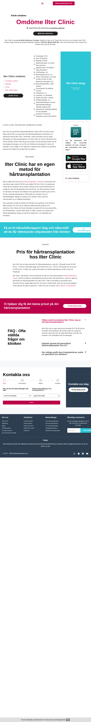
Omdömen (28, 417)
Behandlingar (51, 417)
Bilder (41, 383)
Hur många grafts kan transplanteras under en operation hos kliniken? (62, 353)
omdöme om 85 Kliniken (67, 286)
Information (22, 383)
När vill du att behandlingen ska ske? (15, 389)
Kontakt (57, 383)
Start (4, 383)
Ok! (68, 720)
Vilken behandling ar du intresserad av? (41, 389)
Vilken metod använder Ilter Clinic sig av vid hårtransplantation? (61, 321)
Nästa (32, 402)
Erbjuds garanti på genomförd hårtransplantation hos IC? (56, 344)
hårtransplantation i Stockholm (34, 181)
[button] (42, 3)
